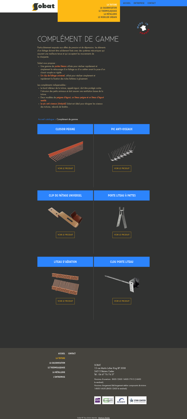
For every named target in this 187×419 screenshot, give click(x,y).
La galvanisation (108, 7)
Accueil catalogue (46, 119)
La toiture (112, 4)
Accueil (127, 3)
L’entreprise (59, 376)
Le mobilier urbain (107, 17)
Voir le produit (65, 168)
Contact (152, 3)
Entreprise (139, 3)
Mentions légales (104, 418)
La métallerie (110, 14)
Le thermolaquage (108, 10)
